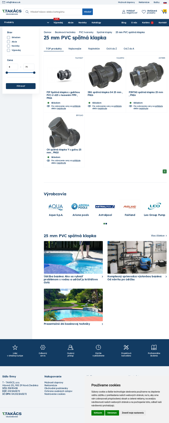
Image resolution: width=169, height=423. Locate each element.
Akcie (58, 22)
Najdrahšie (95, 48)
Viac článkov (158, 237)
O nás (134, 22)
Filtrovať (21, 86)
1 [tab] (104, 225)
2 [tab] (106, 225)
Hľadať (87, 11)
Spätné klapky (104, 32)
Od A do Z (113, 48)
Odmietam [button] (112, 413)
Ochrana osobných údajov (58, 393)
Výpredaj (46, 22)
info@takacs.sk (11, 2)
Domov (47, 32)
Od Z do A (131, 48)
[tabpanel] (56, 211)
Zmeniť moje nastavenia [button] (133, 413)
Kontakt (163, 22)
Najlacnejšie (75, 48)
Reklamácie (144, 2)
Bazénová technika (65, 32)
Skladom (16, 37)
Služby (156, 2)
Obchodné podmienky (56, 390)
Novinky (70, 22)
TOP (54, 48)
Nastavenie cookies (54, 395)
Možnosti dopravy (126, 2)
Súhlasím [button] (98, 413)
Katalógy (84, 22)
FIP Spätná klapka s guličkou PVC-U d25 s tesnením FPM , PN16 (63, 96)
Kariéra (145, 22)
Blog (123, 22)
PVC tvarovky (86, 32)
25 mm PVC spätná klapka (130, 32)
